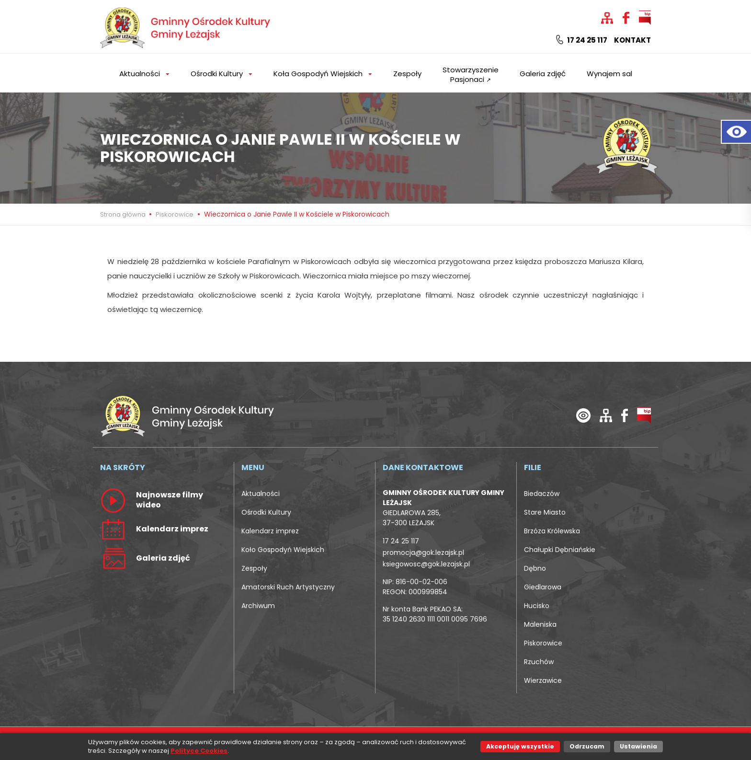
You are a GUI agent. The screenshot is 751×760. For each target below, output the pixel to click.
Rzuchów (539, 662)
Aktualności (260, 493)
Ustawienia (638, 746)
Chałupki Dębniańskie (559, 549)
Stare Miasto (545, 512)
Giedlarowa (542, 587)
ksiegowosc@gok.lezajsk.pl (426, 564)
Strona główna (123, 214)
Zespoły (407, 74)
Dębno (535, 568)
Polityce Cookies (199, 750)
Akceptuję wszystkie (520, 746)
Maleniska (540, 624)
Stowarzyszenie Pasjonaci (471, 74)
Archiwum (258, 605)
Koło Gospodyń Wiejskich (282, 549)
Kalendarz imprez (270, 531)
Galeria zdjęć (543, 74)
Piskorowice (174, 214)
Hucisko (536, 605)
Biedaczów (541, 493)
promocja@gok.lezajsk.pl (423, 552)
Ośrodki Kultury (266, 512)
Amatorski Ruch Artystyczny (288, 587)
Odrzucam (586, 746)
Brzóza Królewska (552, 531)
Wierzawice (543, 680)
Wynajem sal (609, 74)
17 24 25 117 (581, 40)
